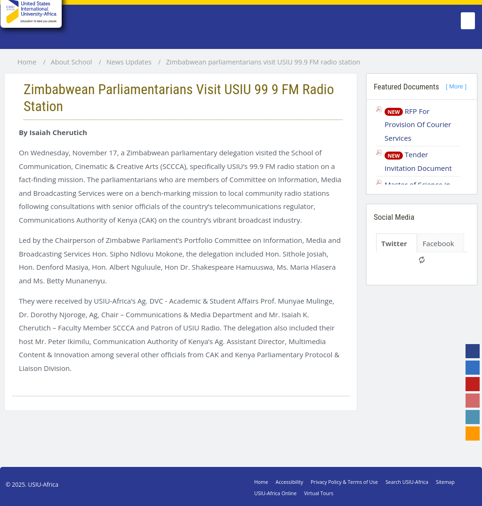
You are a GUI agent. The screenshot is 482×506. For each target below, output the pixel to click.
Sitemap (445, 482)
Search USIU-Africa (407, 482)
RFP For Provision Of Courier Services (418, 124)
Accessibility (289, 482)
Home (26, 62)
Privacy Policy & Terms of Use (344, 482)
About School (71, 62)
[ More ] (456, 86)
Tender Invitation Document (418, 161)
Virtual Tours (318, 493)
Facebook (438, 243)
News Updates (129, 62)
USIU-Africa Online (275, 493)
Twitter (394, 243)
